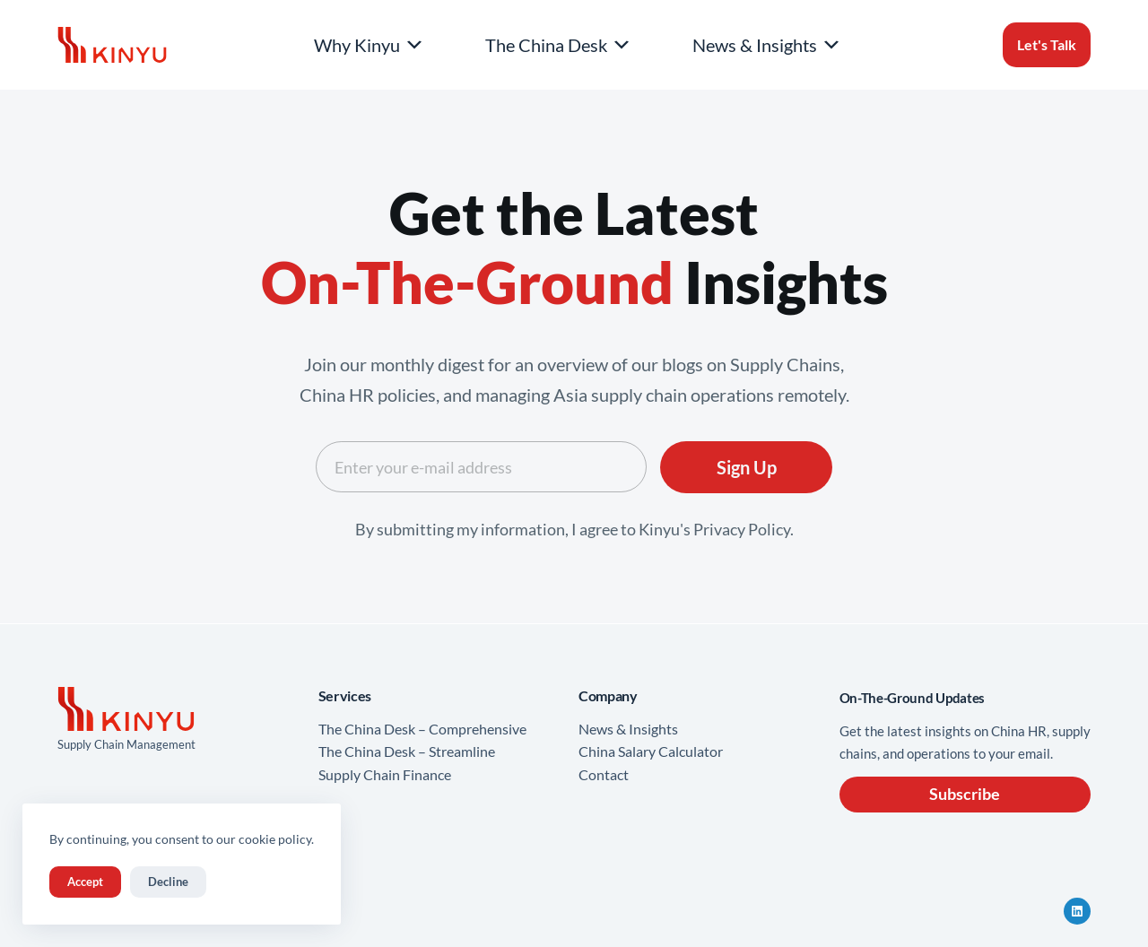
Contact (603, 774)
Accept (85, 881)
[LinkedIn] (1077, 911)
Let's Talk (1046, 44)
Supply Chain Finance (384, 774)
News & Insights (767, 45)
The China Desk (558, 45)
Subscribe (964, 794)
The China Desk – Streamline (406, 751)
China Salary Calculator (650, 751)
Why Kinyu (369, 45)
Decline (168, 881)
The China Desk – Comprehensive (422, 728)
